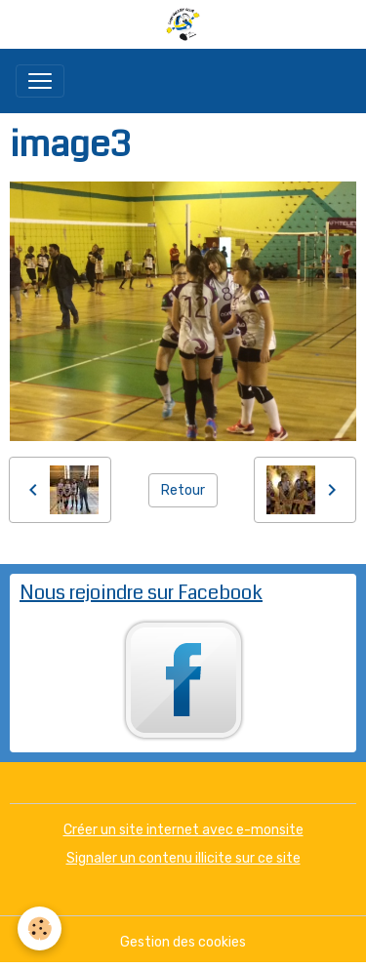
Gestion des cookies (183, 942)
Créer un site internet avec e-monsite (183, 830)
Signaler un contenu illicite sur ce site (183, 858)
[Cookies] (39, 928)
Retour (183, 490)
